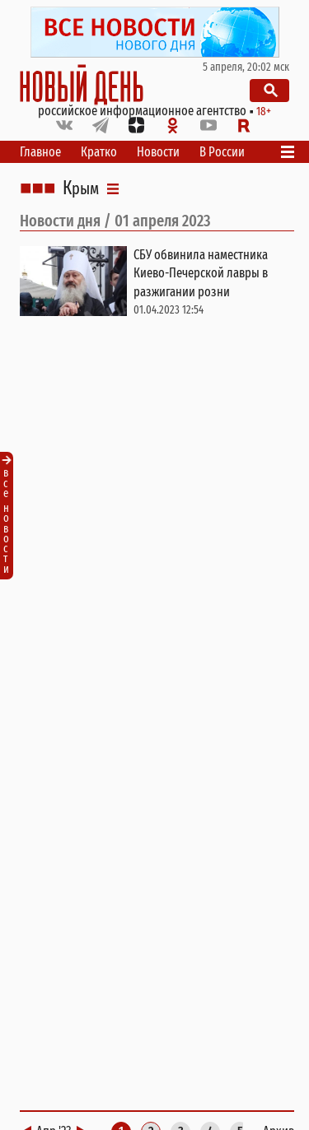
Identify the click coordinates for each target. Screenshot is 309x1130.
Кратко (99, 152)
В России (222, 152)
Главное (40, 152)
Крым (81, 188)
